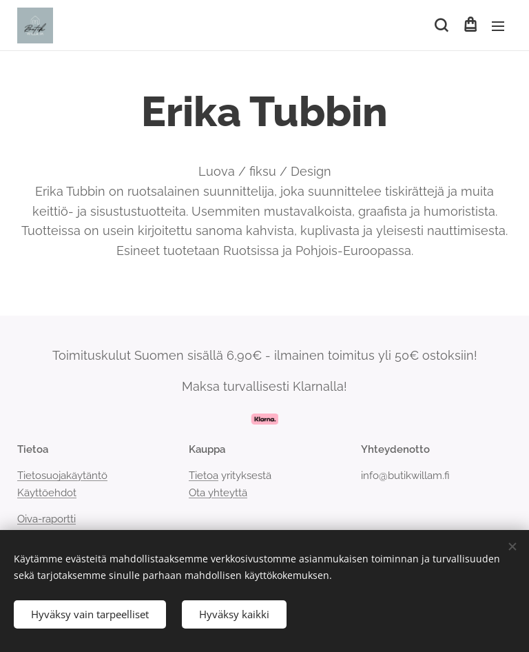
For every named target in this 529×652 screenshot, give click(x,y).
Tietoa (203, 475)
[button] (441, 25)
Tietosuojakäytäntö (62, 475)
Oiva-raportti (46, 519)
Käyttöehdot (46, 493)
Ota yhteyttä (218, 493)
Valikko (498, 26)
